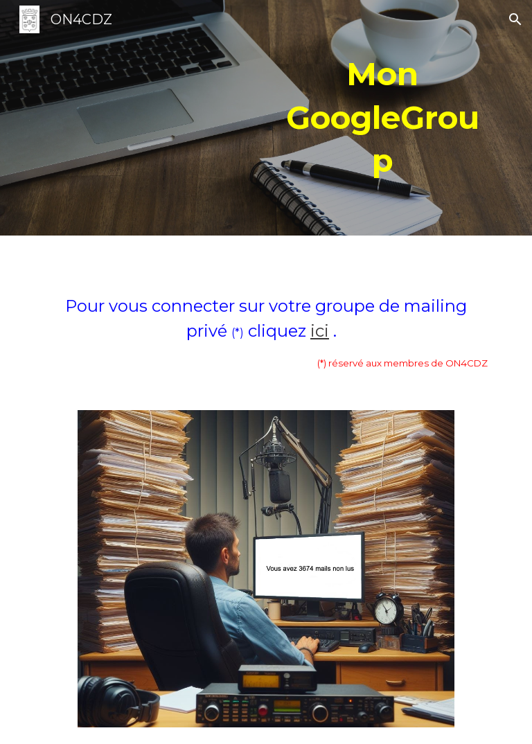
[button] (515, 19)
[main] (382, 117)
